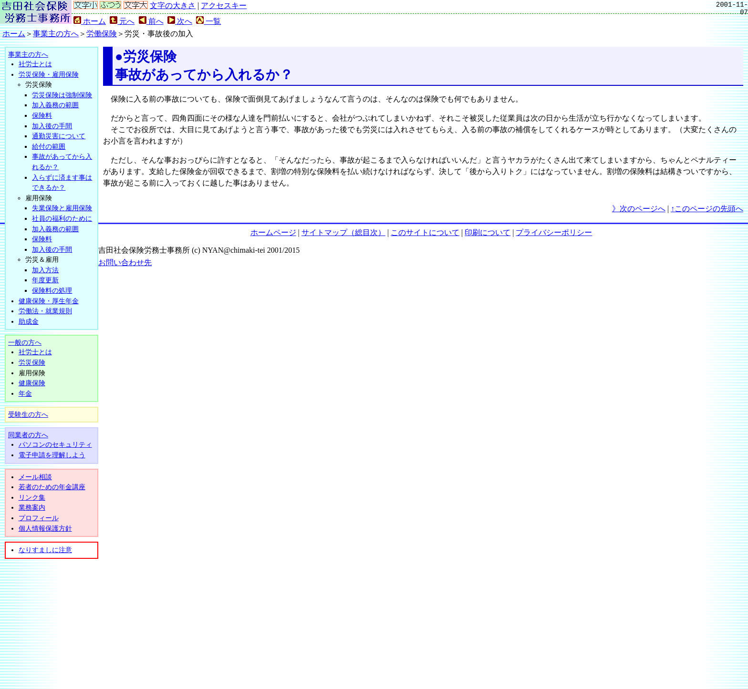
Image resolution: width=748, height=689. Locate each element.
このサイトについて (425, 232)
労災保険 (32, 362)
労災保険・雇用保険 (49, 74)
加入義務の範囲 (55, 105)
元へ (122, 21)
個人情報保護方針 (45, 528)
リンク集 (32, 497)
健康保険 (32, 383)
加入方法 (45, 270)
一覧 (208, 21)
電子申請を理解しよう (52, 455)
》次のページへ (638, 209)
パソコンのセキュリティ (55, 444)
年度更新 (45, 280)
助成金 (29, 321)
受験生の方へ (28, 414)
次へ (179, 21)
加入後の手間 (52, 126)
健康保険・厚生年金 (49, 301)
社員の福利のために (62, 218)
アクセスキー (224, 5)
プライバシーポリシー (554, 232)
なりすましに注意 (45, 550)
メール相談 (35, 477)
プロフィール (39, 518)
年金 (25, 393)
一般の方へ (25, 342)
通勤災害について (58, 136)
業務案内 (32, 507)
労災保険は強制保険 (62, 95)
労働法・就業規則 (45, 311)
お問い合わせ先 (125, 262)
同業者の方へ (28, 435)
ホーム (89, 21)
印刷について (487, 232)
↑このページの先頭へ (707, 209)
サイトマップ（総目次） (343, 232)
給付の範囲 (48, 146)
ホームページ (273, 232)
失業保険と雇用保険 (62, 208)
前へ (151, 21)
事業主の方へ (56, 34)
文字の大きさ (173, 5)
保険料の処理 (52, 290)
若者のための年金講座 (52, 487)
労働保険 (101, 34)
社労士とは (35, 64)
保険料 (42, 115)
